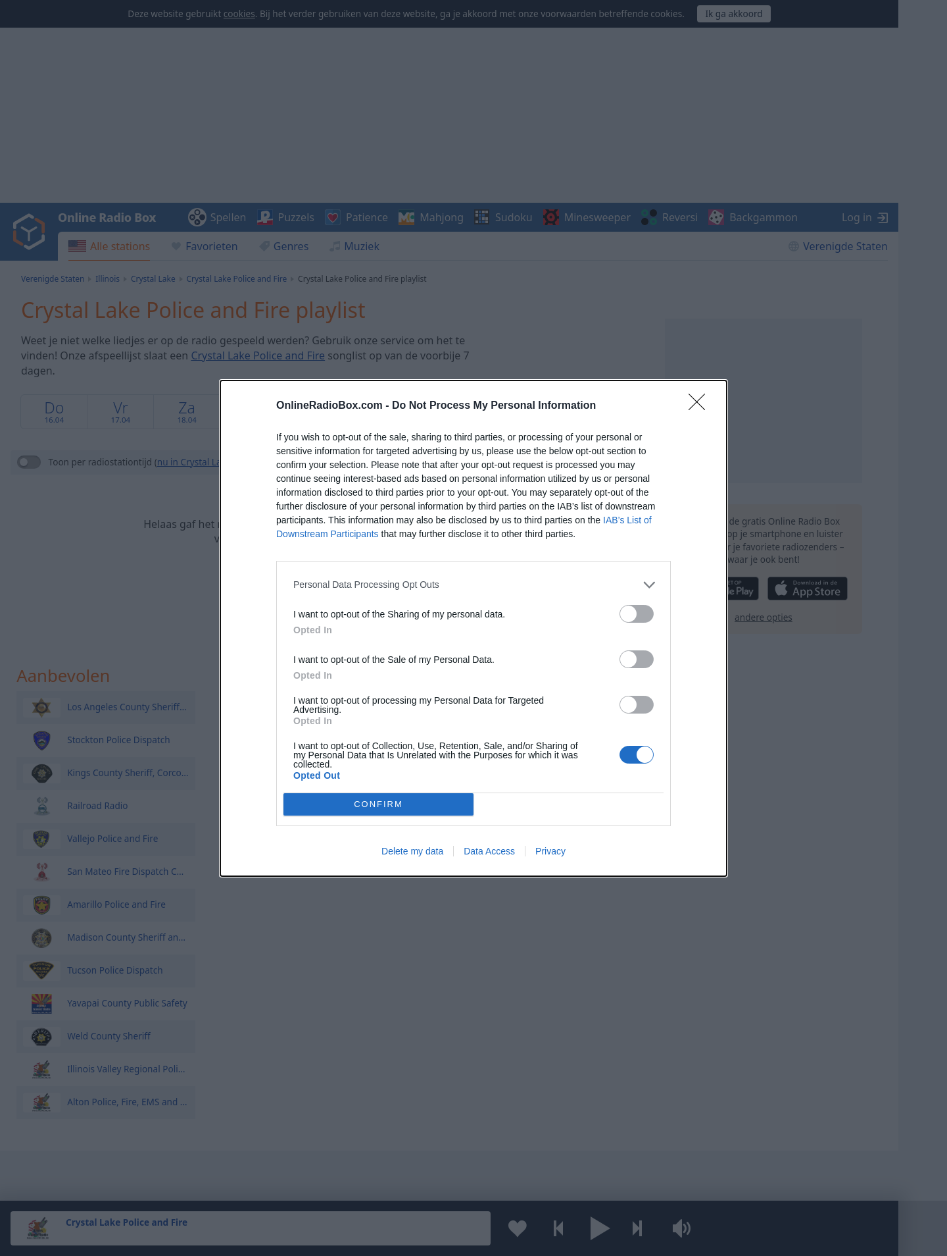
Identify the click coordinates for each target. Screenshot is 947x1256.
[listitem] (473, 584)
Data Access (489, 851)
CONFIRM (378, 803)
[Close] (701, 405)
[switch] (636, 613)
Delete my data (412, 851)
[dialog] (473, 628)
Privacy (550, 851)
